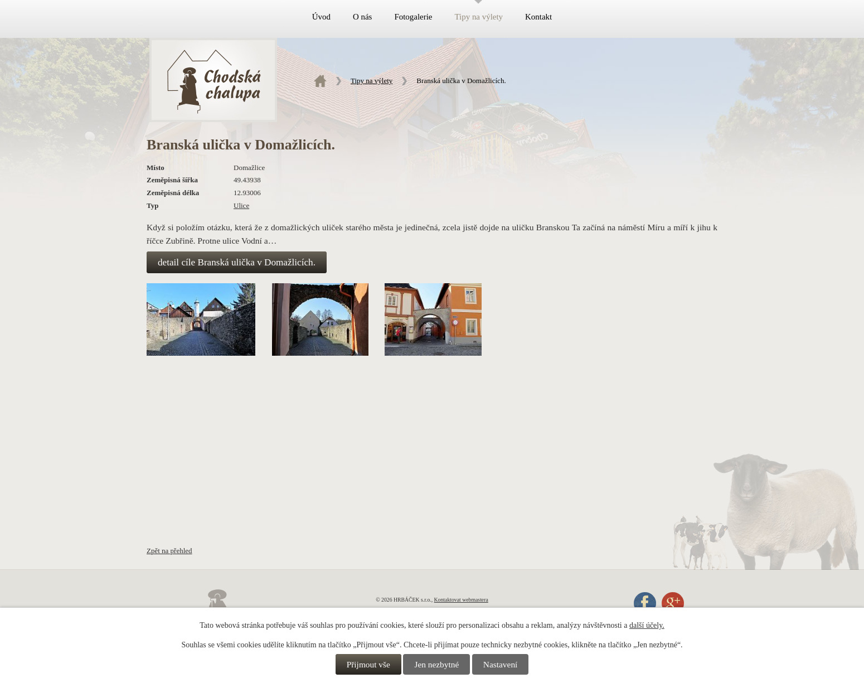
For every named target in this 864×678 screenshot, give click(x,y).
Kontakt (538, 16)
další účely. (646, 625)
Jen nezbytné (436, 664)
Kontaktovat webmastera (461, 600)
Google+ (673, 603)
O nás (362, 16)
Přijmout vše (368, 664)
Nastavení (500, 664)
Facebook (645, 603)
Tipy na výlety (478, 16)
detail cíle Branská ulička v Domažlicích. (236, 262)
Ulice (241, 205)
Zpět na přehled (169, 550)
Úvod (321, 16)
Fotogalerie (413, 16)
